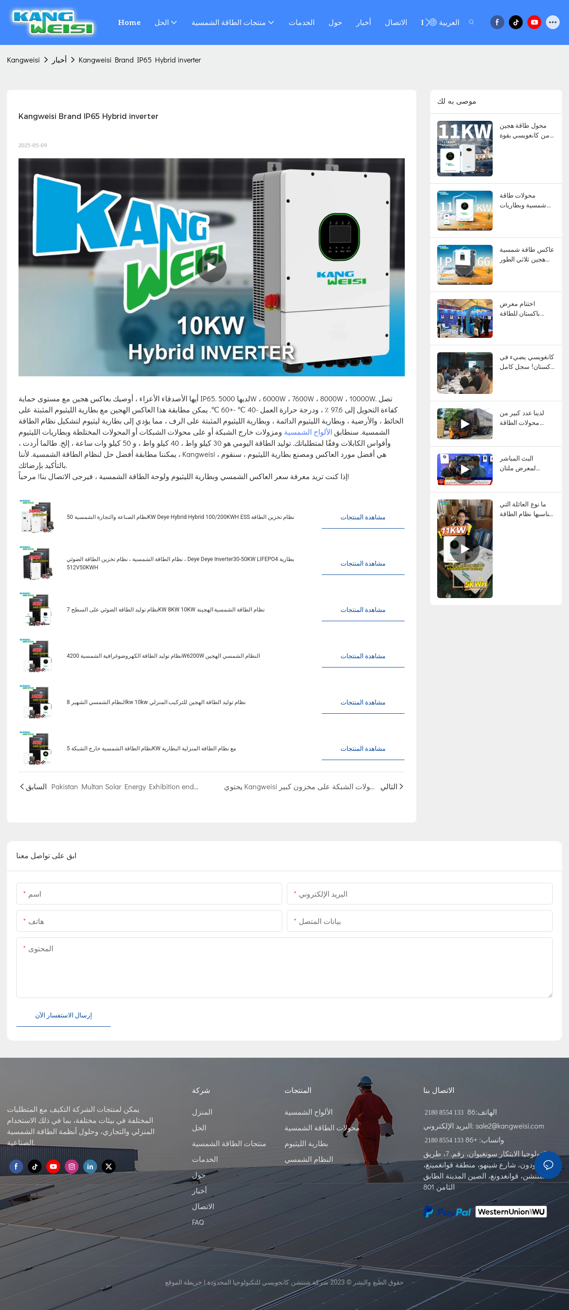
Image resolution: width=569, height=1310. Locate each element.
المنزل (202, 1112)
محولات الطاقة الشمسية (322, 1127)
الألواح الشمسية (309, 432)
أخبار (59, 59)
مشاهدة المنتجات (363, 517)
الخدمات (205, 1159)
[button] (427, 22)
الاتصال (203, 1206)
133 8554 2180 (445, 1112)
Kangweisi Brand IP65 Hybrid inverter (140, 59)
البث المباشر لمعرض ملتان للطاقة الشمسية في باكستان (527, 464)
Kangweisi (23, 59)
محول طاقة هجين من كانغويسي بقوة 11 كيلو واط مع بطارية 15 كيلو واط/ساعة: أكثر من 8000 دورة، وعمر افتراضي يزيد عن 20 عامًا (527, 131)
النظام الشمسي (308, 1159)
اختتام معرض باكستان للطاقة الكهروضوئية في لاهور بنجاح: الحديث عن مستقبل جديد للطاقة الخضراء (525, 309)
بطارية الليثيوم (306, 1143)
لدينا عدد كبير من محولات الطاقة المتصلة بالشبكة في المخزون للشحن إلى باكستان (527, 418)
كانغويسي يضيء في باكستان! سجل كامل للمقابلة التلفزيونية (527, 362)
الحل (199, 1127)
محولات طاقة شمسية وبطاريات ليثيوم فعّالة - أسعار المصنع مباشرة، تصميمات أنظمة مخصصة (525, 201)
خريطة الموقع (183, 1282)
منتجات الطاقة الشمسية (229, 1143)
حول (199, 1174)
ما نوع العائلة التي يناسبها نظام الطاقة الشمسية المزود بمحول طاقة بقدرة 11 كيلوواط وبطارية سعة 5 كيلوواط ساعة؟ (526, 509)
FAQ (198, 1222)
